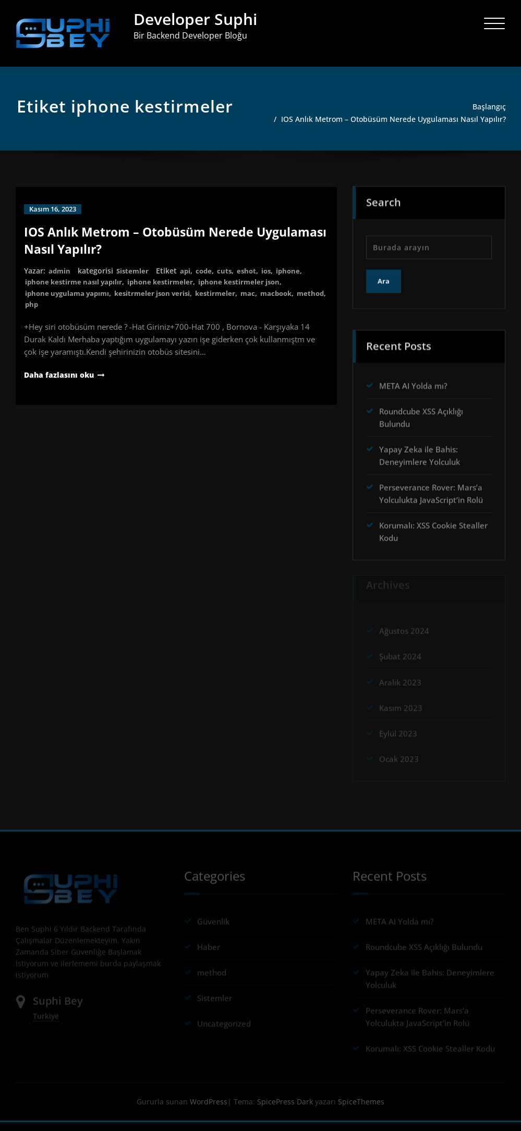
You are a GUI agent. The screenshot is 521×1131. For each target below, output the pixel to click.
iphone (295, 279)
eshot (251, 279)
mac (259, 301)
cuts (228, 279)
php (66, 312)
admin (60, 279)
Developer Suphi (195, 19)
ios (272, 279)
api (188, 279)
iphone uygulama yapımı (69, 301)
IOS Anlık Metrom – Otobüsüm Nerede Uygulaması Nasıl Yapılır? (403, 123)
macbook (289, 301)
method (39, 312)
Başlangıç (490, 107)
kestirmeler (226, 301)
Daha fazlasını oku (61, 382)
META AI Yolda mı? (413, 390)
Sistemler (134, 279)
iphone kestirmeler (167, 290)
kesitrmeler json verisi (159, 301)
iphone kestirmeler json (250, 290)
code (207, 279)
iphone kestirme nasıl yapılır (76, 290)
